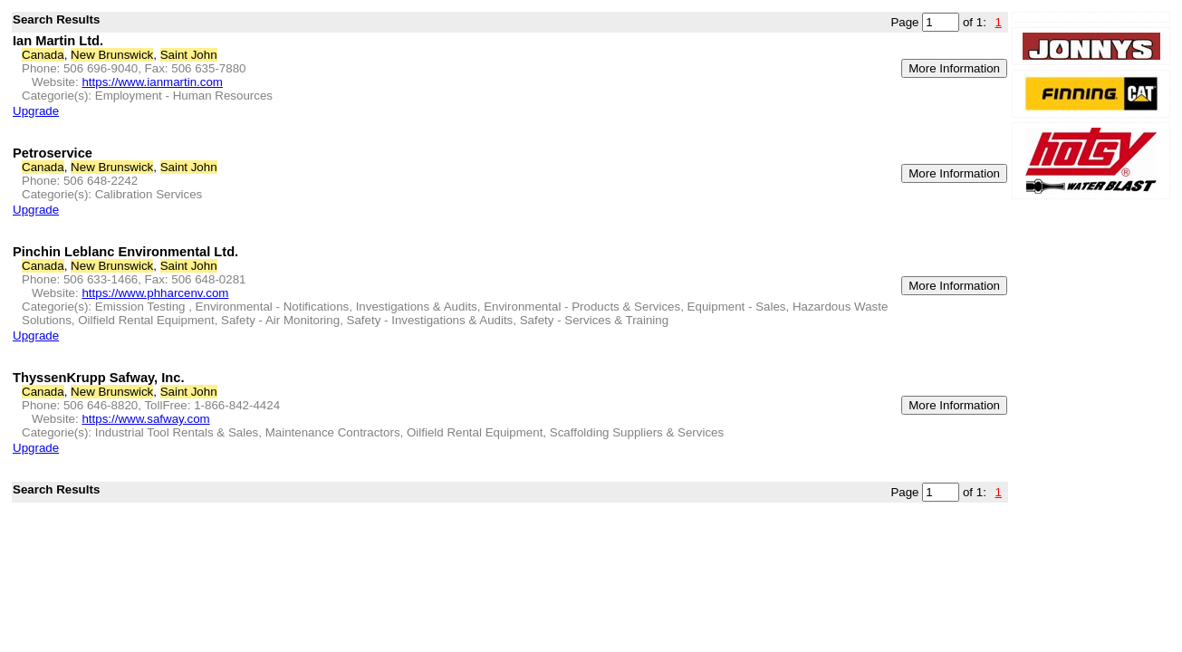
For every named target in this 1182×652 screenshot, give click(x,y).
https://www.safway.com (145, 419)
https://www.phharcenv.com (155, 293)
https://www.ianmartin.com (152, 82)
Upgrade (36, 111)
